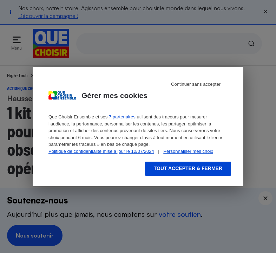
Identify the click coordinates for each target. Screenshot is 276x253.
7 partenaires (122, 116)
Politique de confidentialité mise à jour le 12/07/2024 (101, 151)
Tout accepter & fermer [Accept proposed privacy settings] (188, 168)
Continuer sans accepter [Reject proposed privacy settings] (196, 84)
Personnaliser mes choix (188, 151)
